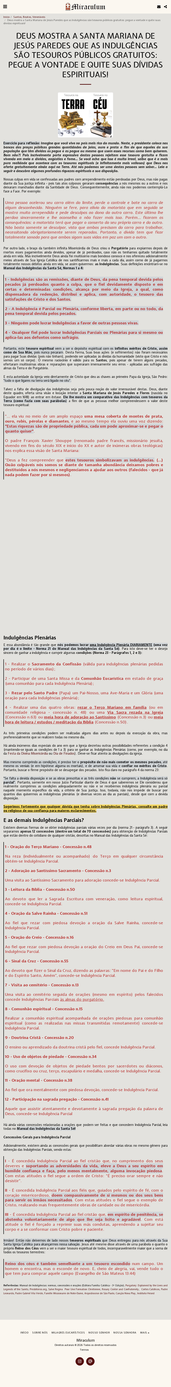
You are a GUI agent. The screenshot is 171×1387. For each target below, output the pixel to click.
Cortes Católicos (150, 1289)
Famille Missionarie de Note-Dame (63, 1293)
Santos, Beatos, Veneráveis (29, 17)
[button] (5, 6)
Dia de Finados (64, 753)
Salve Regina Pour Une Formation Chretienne (74, 1289)
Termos (84, 1349)
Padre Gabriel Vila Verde (29, 1293)
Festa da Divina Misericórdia (28, 753)
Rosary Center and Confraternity (120, 1289)
